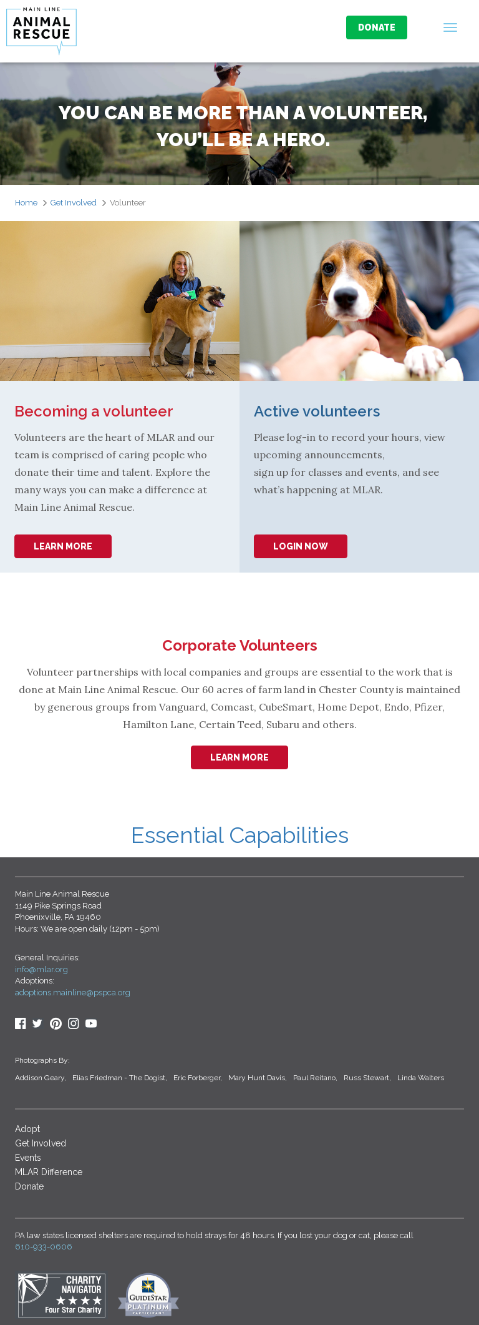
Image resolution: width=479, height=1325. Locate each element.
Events (28, 1158)
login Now (300, 546)
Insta (73, 1023)
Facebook (20, 1023)
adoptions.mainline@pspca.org (72, 992)
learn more (63, 546)
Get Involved (74, 202)
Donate (376, 27)
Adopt (27, 1129)
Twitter (38, 1023)
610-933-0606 (43, 1246)
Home (26, 202)
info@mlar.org (41, 969)
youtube (91, 1023)
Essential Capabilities (240, 835)
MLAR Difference (48, 1172)
